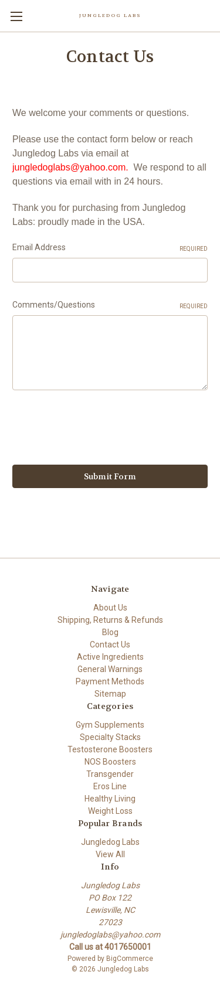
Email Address (110, 248)
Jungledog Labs (110, 842)
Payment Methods (110, 681)
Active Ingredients (110, 657)
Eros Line (110, 786)
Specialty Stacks (110, 737)
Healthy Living (110, 798)
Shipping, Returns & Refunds (110, 620)
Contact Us (110, 644)
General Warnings (110, 669)
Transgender (110, 774)
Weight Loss (110, 811)
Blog (110, 632)
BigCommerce (129, 958)
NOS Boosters (110, 761)
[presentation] (101, 429)
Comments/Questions (110, 305)
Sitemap (110, 693)
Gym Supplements (110, 724)
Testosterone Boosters (110, 749)
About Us (110, 607)
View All (110, 854)
